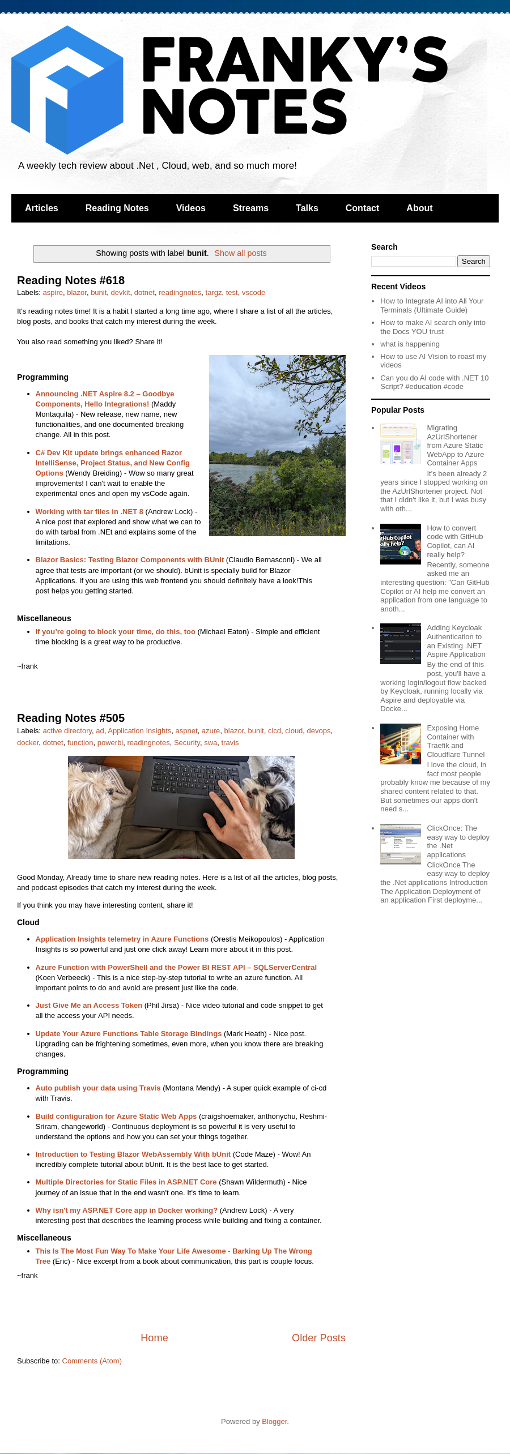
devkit (120, 292)
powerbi (110, 742)
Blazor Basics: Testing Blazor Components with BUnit (130, 559)
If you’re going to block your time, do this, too (116, 631)
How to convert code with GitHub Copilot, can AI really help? (455, 541)
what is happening (410, 344)
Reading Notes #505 (71, 718)
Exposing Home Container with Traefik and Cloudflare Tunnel (455, 741)
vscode (253, 292)
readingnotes (180, 292)
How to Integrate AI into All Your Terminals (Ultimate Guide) (431, 305)
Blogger (274, 1421)
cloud (294, 730)
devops (319, 730)
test (232, 292)
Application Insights (139, 730)
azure (211, 730)
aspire (53, 292)
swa (210, 742)
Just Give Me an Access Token (89, 1005)
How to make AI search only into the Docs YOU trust (433, 327)
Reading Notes (117, 208)
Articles (41, 208)
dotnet (144, 292)
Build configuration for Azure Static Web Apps (116, 1116)
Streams (251, 208)
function (80, 742)
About (419, 208)
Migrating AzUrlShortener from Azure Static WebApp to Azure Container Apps (455, 445)
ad (100, 730)
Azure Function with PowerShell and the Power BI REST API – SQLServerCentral (176, 967)
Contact (363, 208)
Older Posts (319, 1338)
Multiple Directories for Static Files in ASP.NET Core (126, 1182)
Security (187, 742)
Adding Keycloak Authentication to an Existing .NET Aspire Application (456, 640)
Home (154, 1338)
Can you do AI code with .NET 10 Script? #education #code (434, 382)
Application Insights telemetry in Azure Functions (122, 939)
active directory (67, 730)
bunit (99, 292)
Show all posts (240, 253)
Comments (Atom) (92, 1361)
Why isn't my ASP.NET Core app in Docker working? (127, 1210)
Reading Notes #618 (71, 280)
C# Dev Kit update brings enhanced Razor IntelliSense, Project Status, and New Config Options (113, 462)
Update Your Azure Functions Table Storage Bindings (129, 1033)
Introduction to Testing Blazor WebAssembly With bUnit (133, 1154)
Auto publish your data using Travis (98, 1088)
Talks (307, 208)
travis (230, 742)
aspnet (186, 730)
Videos (191, 208)
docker (28, 742)
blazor (77, 292)
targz (214, 292)
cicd (274, 730)
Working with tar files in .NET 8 (89, 511)
